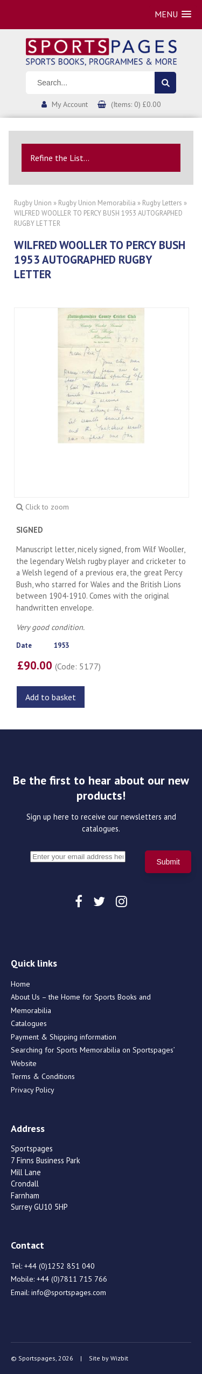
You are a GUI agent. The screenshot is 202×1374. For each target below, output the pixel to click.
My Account (70, 104)
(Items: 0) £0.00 (136, 104)
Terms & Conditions (43, 1076)
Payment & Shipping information (63, 1037)
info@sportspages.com (68, 1292)
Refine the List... (59, 157)
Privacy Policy (32, 1090)
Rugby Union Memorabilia (97, 202)
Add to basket (50, 697)
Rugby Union (33, 202)
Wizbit (119, 1358)
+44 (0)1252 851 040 (59, 1266)
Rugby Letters (162, 202)
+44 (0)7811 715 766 (72, 1279)
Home (20, 984)
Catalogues (29, 1023)
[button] (173, 14)
